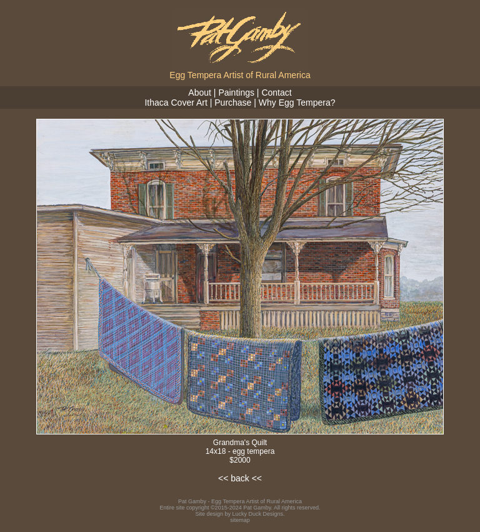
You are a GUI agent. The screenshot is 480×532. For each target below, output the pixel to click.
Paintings (236, 93)
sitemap (240, 520)
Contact (276, 93)
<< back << (240, 478)
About (199, 93)
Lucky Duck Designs (258, 514)
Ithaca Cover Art (175, 103)
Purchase (232, 103)
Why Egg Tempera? (297, 103)
